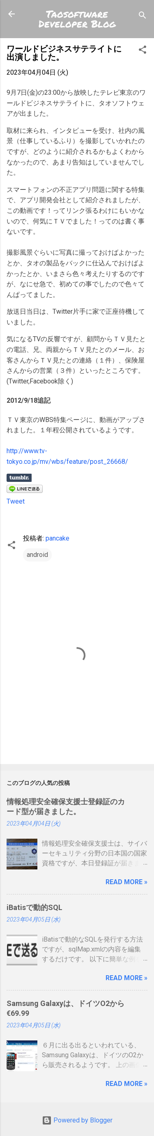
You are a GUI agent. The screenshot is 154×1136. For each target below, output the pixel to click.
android (37, 555)
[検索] (142, 16)
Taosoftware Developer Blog (77, 19)
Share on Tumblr (19, 478)
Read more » (126, 882)
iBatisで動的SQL (34, 907)
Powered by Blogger (77, 1120)
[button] (142, 51)
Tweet (16, 501)
